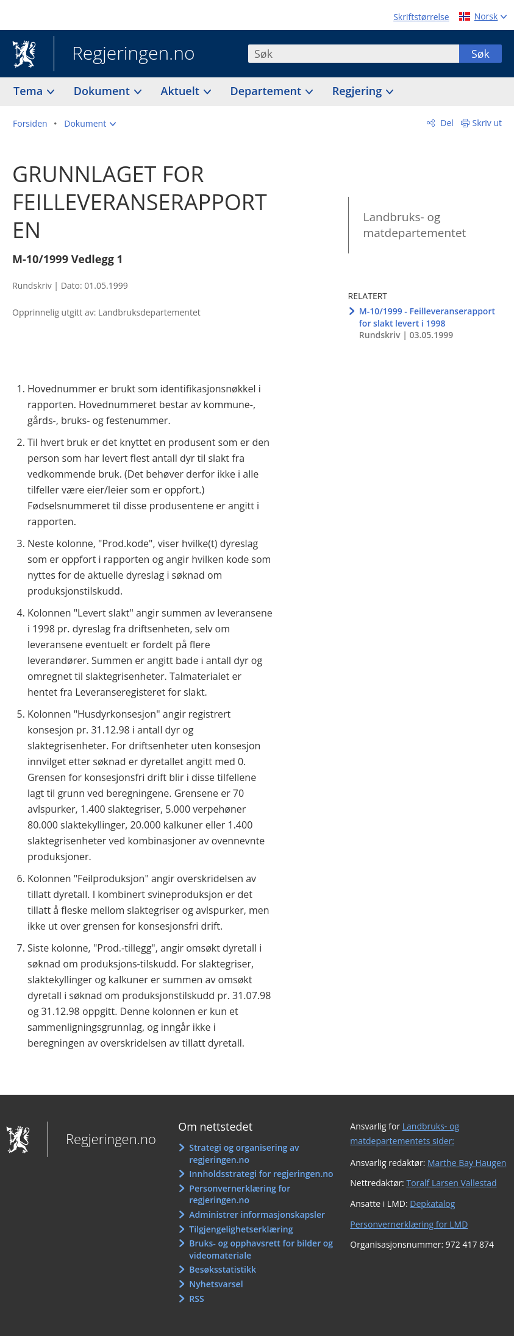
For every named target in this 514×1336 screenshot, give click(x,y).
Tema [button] (29, 90)
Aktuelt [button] (181, 90)
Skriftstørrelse (421, 17)
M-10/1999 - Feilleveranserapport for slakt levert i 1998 (427, 317)
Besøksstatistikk (222, 1269)
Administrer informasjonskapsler (257, 1214)
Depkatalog (432, 1203)
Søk (480, 53)
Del (446, 123)
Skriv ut (487, 123)
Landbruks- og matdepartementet (414, 225)
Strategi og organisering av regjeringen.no (244, 1153)
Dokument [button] (103, 90)
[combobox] (353, 53)
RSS (196, 1298)
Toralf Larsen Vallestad (451, 1183)
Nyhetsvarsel (216, 1284)
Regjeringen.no (124, 54)
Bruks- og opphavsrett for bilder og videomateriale (261, 1249)
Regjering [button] (358, 90)
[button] (90, 124)
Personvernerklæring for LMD (409, 1224)
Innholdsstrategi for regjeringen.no (261, 1173)
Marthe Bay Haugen (466, 1162)
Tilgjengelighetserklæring (241, 1229)
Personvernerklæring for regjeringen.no (239, 1194)
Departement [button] (267, 90)
